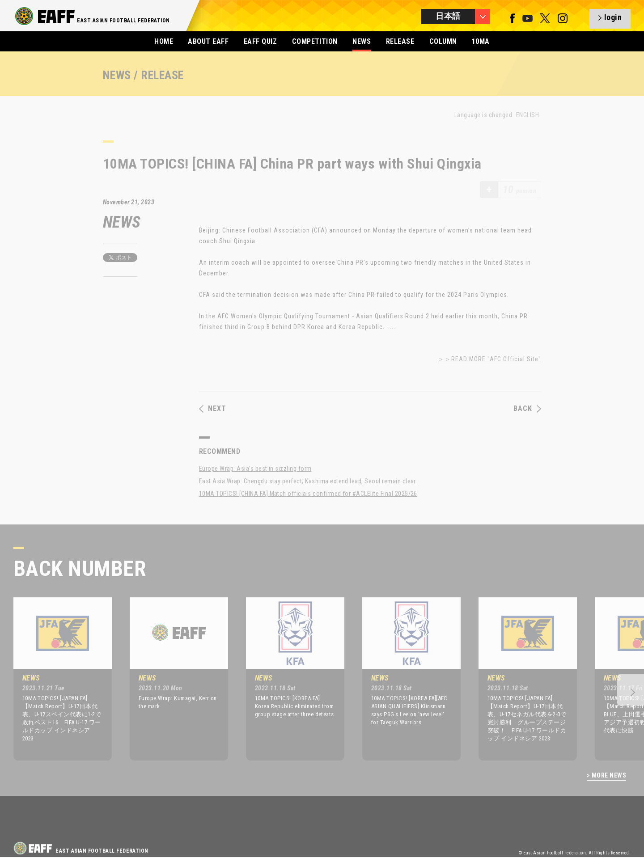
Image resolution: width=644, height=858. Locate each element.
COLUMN (443, 41)
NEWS (361, 41)
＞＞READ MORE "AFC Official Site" (489, 359)
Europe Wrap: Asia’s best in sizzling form (255, 468)
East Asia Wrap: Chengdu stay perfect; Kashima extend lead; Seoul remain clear (307, 481)
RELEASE (400, 41)
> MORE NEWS (606, 775)
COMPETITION (315, 41)
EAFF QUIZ (260, 41)
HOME (163, 41)
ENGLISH (527, 115)
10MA (481, 41)
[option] (56, 678)
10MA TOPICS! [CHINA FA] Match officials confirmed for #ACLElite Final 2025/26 (308, 493)
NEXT (212, 408)
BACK (527, 408)
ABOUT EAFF (208, 41)
